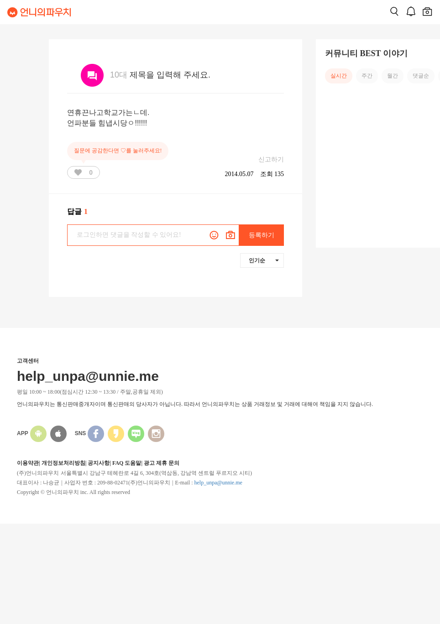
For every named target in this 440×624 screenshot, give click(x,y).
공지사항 (99, 463)
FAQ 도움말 (126, 463)
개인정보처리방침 (63, 463)
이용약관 (28, 463)
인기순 (264, 260)
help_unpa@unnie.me (218, 482)
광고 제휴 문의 (161, 463)
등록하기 (261, 235)
